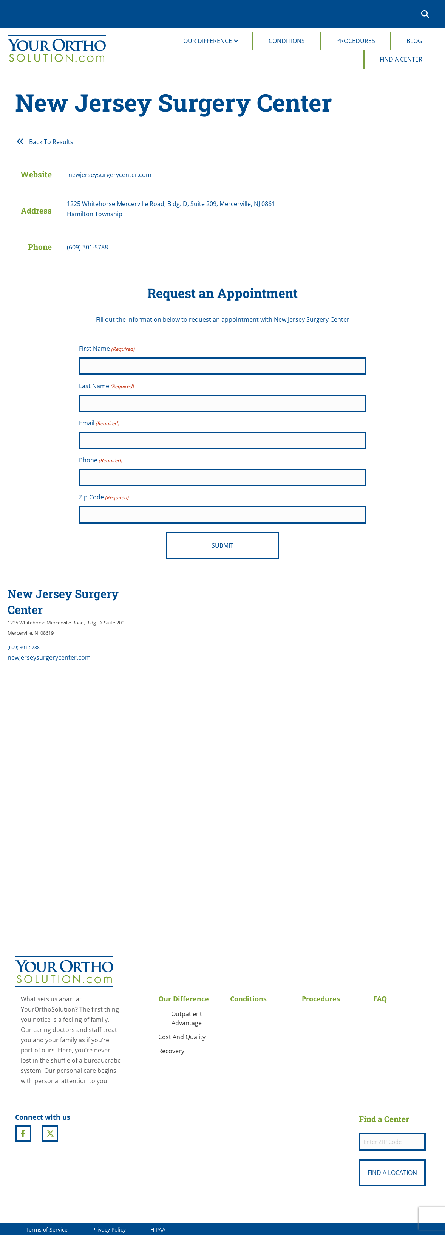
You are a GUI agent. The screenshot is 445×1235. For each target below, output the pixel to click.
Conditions (287, 41)
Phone (100, 460)
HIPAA (157, 1227)
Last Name (106, 386)
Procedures (355, 41)
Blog (414, 41)
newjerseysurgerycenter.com (49, 655)
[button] (426, 14)
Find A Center (401, 59)
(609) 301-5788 (24, 645)
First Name (106, 349)
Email (99, 423)
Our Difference (207, 41)
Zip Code (103, 496)
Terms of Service (47, 1227)
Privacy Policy (109, 1227)
